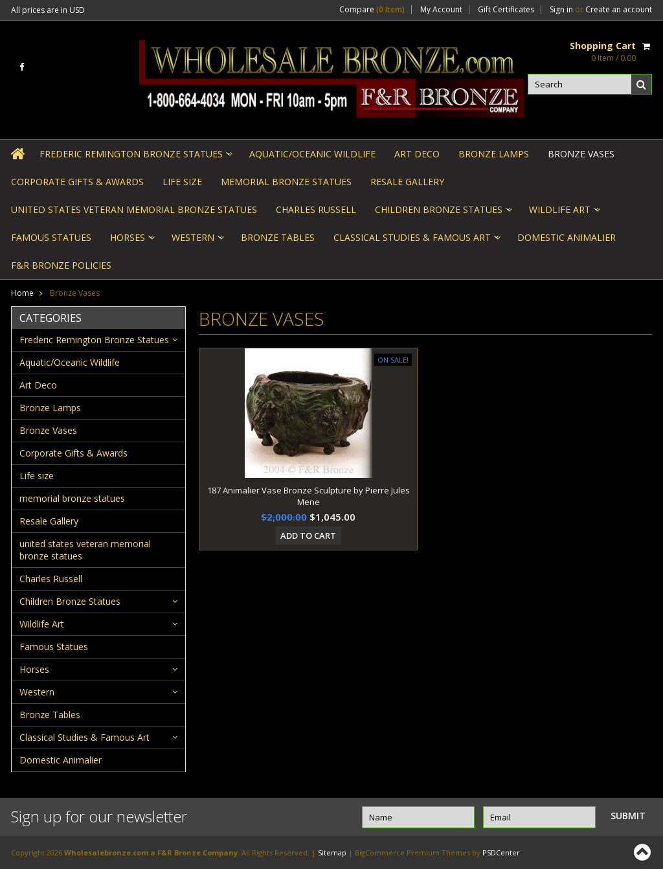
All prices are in (48, 10)
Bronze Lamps (493, 154)
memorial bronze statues (286, 181)
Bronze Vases (581, 154)
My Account (441, 9)
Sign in (561, 9)
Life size (182, 181)
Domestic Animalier (566, 237)
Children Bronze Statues (442, 213)
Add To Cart (308, 535)
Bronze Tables (278, 237)
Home (22, 293)
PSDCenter (501, 852)
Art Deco (417, 154)
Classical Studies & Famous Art (416, 241)
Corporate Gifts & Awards (77, 181)
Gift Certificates (506, 9)
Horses (131, 241)
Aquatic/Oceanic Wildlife (312, 154)
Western (197, 241)
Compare (372, 9)
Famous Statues (51, 237)
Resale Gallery (407, 181)
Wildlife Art (563, 213)
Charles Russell (316, 209)
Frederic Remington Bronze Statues (134, 158)
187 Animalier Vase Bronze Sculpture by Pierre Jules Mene (308, 496)
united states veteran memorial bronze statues (134, 209)
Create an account (618, 9)
